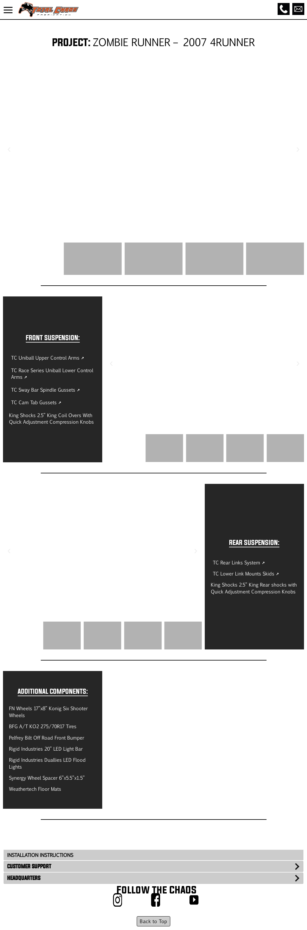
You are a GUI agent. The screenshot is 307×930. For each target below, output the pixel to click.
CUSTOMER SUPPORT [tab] (29, 866)
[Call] (284, 9)
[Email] (298, 9)
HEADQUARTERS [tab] (23, 878)
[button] (9, 150)
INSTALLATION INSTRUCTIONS (40, 855)
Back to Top (153, 921)
